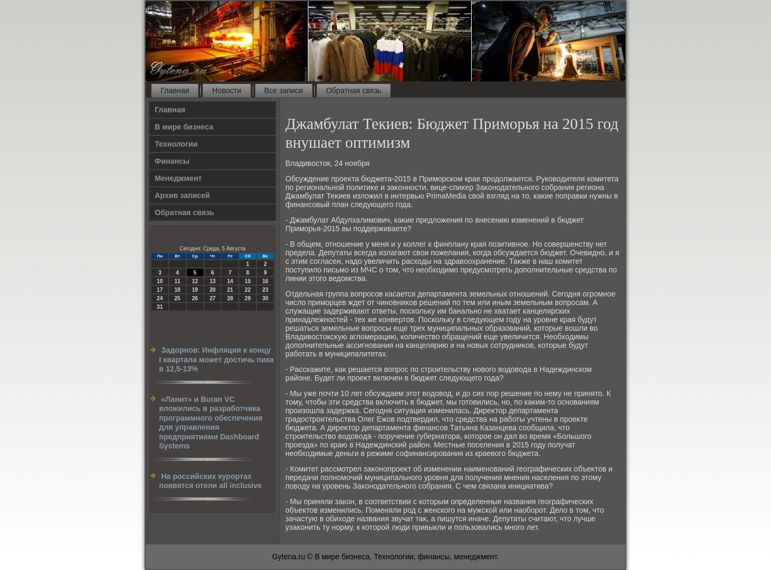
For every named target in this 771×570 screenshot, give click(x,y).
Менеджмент (178, 178)
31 (160, 307)
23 (265, 290)
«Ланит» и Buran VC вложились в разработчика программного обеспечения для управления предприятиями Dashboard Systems (210, 423)
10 (160, 281)
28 (230, 298)
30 (265, 298)
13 (212, 281)
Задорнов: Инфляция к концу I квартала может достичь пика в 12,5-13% (216, 359)
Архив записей (182, 195)
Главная (175, 90)
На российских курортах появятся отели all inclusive (210, 481)
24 (160, 298)
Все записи (283, 90)
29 (248, 298)
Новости (226, 90)
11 (177, 281)
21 (230, 290)
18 (177, 290)
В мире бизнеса (184, 127)
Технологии (176, 144)
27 (212, 298)
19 (195, 290)
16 (265, 281)
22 (248, 290)
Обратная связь (353, 90)
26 (195, 298)
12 (195, 281)
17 (160, 290)
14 (230, 281)
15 (248, 281)
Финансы (172, 161)
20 (212, 290)
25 (177, 298)
